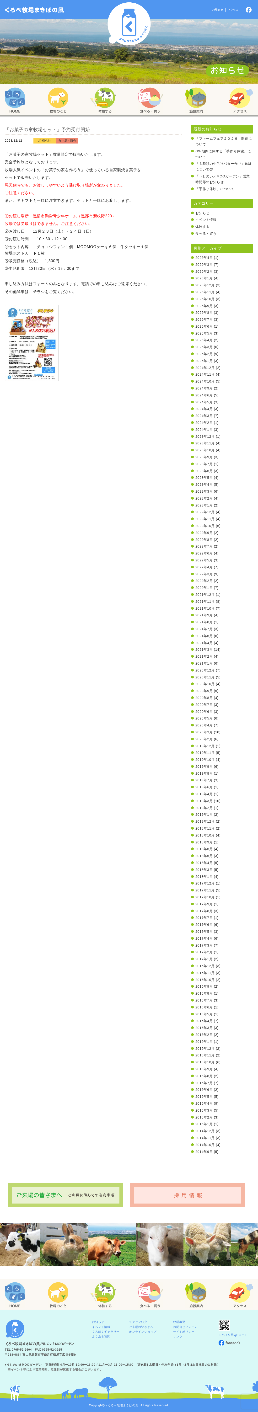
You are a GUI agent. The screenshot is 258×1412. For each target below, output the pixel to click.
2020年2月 (204, 739)
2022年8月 (204, 540)
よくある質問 (101, 1336)
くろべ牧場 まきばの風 (129, 24)
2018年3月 (204, 870)
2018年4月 (204, 863)
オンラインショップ (142, 1331)
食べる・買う (206, 233)
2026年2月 (204, 271)
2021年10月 (205, 608)
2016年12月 (205, 966)
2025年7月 (204, 319)
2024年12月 (205, 368)
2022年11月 (205, 519)
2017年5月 (204, 931)
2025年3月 (204, 347)
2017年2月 (204, 952)
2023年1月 (204, 505)
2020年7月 (204, 705)
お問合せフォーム (185, 1327)
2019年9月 (204, 766)
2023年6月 (204, 471)
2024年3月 (204, 416)
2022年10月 (205, 526)
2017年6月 (204, 925)
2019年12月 (205, 746)
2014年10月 (205, 1145)
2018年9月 (204, 842)
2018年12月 (205, 821)
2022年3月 (204, 574)
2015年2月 (204, 1117)
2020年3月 (204, 732)
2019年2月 (204, 808)
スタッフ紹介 (138, 1322)
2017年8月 (204, 911)
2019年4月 (204, 794)
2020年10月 (205, 684)
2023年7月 (204, 464)
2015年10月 (205, 1062)
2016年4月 (204, 1021)
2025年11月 (205, 292)
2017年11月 (205, 890)
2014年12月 (205, 1131)
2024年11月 (205, 374)
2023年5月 (204, 478)
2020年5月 (204, 718)
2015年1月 (204, 1124)
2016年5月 (204, 1014)
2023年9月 (204, 457)
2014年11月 (205, 1138)
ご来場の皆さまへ (141, 1327)
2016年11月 (205, 973)
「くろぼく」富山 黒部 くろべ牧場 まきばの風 (34, 10)
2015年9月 (204, 1069)
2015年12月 (205, 1048)
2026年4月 (204, 258)
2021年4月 (204, 643)
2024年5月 (204, 402)
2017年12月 (205, 883)
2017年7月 (204, 918)
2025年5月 (204, 333)
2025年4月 (204, 340)
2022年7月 (204, 546)
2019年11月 (205, 753)
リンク (177, 1336)
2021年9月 (204, 615)
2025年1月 (204, 361)
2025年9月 (204, 306)
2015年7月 (204, 1083)
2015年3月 (204, 1110)
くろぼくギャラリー (105, 1331)
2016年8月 (204, 993)
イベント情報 (206, 220)
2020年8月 (204, 698)
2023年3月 (204, 491)
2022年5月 (204, 560)
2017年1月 (204, 959)
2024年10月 (205, 381)
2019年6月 (204, 787)
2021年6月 (204, 636)
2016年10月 (205, 980)
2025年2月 (204, 354)
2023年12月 (205, 436)
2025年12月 (205, 285)
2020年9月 (204, 691)
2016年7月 (204, 1000)
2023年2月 (204, 498)
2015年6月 (204, 1090)
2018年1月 (204, 877)
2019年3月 (204, 801)
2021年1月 (204, 663)
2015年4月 (204, 1103)
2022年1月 (204, 588)
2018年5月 (204, 856)
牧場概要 (179, 1322)
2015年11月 (205, 1055)
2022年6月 (204, 553)
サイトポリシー (184, 1331)
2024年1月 (204, 430)
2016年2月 (204, 1035)
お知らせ (202, 213)
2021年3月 (204, 649)
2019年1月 (204, 814)
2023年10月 (205, 450)
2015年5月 (204, 1096)
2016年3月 (204, 1028)
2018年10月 (205, 835)
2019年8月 (204, 773)
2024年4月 (204, 409)
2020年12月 (205, 670)
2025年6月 (204, 326)
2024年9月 (204, 388)
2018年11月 (205, 828)
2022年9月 (204, 533)
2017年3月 (204, 945)
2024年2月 (204, 423)
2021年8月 (204, 622)
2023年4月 (204, 484)
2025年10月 (205, 299)
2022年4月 (204, 567)
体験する (202, 227)
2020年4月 (204, 725)
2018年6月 (204, 849)
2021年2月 (204, 656)
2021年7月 (204, 629)
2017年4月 (204, 938)
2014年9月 (204, 1152)
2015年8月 (204, 1076)
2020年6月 (204, 712)
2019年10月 (205, 760)
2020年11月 (205, 677)
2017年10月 (205, 897)
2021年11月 (205, 601)
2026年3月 (204, 264)
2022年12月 (205, 512)
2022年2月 (204, 581)
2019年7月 (204, 780)
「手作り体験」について (214, 189)
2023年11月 (205, 443)
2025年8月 (204, 312)
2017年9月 (204, 904)
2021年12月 (205, 595)
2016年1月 (204, 1042)
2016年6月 (204, 1007)
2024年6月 (204, 395)
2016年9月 (204, 986)
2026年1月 (204, 278)
